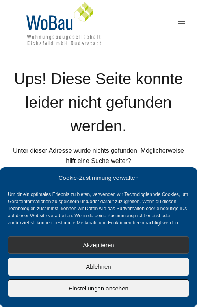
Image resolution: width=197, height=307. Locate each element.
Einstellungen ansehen (98, 288)
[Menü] (181, 23)
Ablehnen (98, 266)
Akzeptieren (98, 245)
